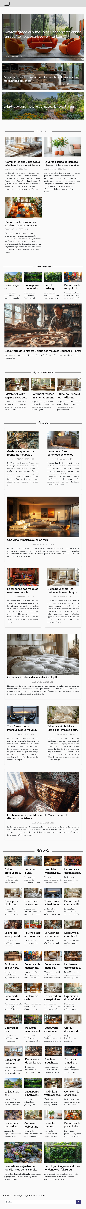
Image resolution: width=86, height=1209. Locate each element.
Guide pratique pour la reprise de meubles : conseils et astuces (20, 454)
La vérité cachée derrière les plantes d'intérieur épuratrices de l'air (62, 165)
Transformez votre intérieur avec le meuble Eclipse (21, 730)
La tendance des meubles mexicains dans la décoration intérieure (22, 592)
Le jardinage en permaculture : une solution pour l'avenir (38, 106)
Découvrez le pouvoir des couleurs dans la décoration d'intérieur (21, 225)
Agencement (31, 1195)
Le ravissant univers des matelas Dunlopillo (32, 677)
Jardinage (17, 1195)
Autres (42, 1195)
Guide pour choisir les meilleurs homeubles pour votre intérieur (68, 399)
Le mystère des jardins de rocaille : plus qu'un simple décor (20, 1169)
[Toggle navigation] (7, 4)
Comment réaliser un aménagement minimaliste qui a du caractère (42, 399)
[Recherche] (40, 1202)
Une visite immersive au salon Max (27, 539)
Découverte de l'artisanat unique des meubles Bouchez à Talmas (42, 350)
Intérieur (7, 1195)
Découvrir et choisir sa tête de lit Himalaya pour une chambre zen (61, 730)
